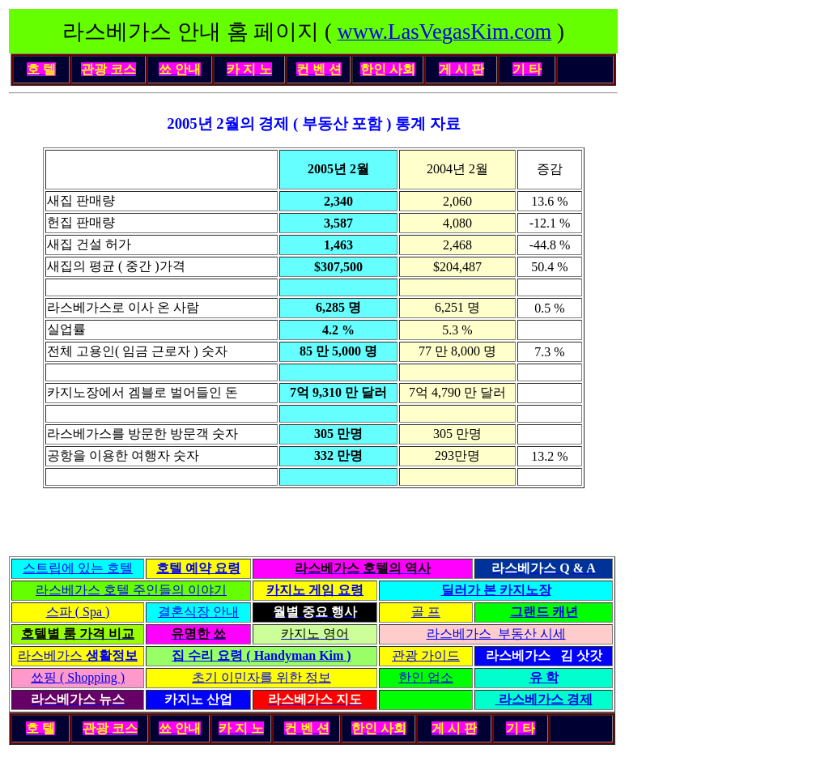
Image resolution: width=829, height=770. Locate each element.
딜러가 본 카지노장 (496, 590)
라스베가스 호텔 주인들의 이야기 (131, 590)
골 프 (425, 612)
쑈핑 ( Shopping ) (78, 677)
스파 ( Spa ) (78, 612)
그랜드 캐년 (544, 612)
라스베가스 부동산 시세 (496, 633)
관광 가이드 (426, 655)
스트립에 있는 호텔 (78, 568)
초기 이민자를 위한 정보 (261, 677)
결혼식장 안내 (198, 612)
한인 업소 (425, 677)
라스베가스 (78, 655)
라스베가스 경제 (544, 699)
